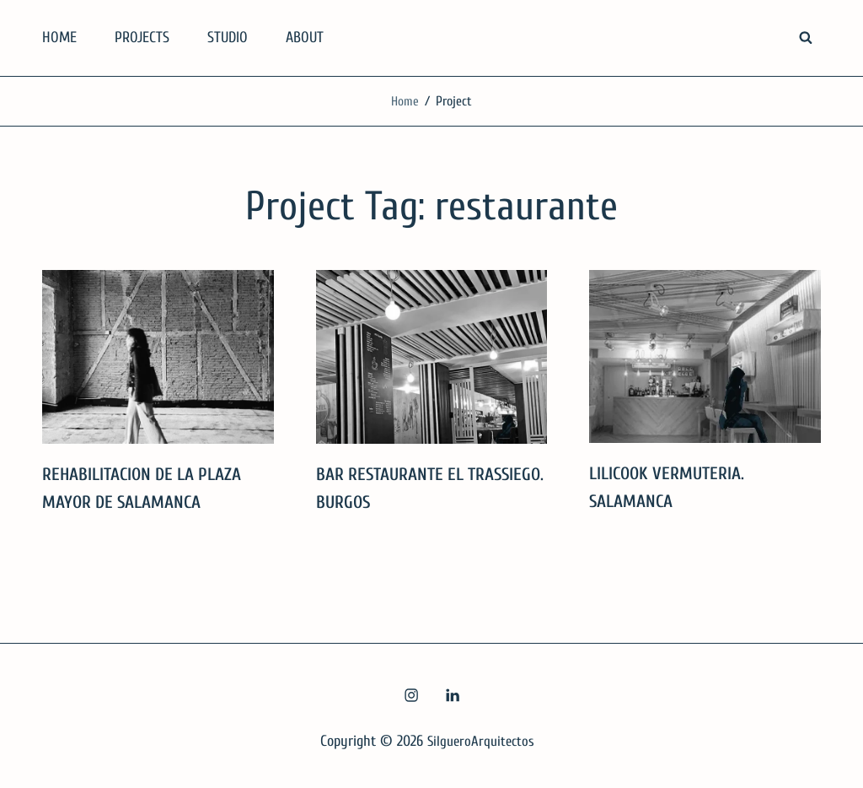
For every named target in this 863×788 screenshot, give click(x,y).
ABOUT (305, 37)
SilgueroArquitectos (481, 741)
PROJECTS (142, 37)
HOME (59, 37)
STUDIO (227, 37)
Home (405, 101)
